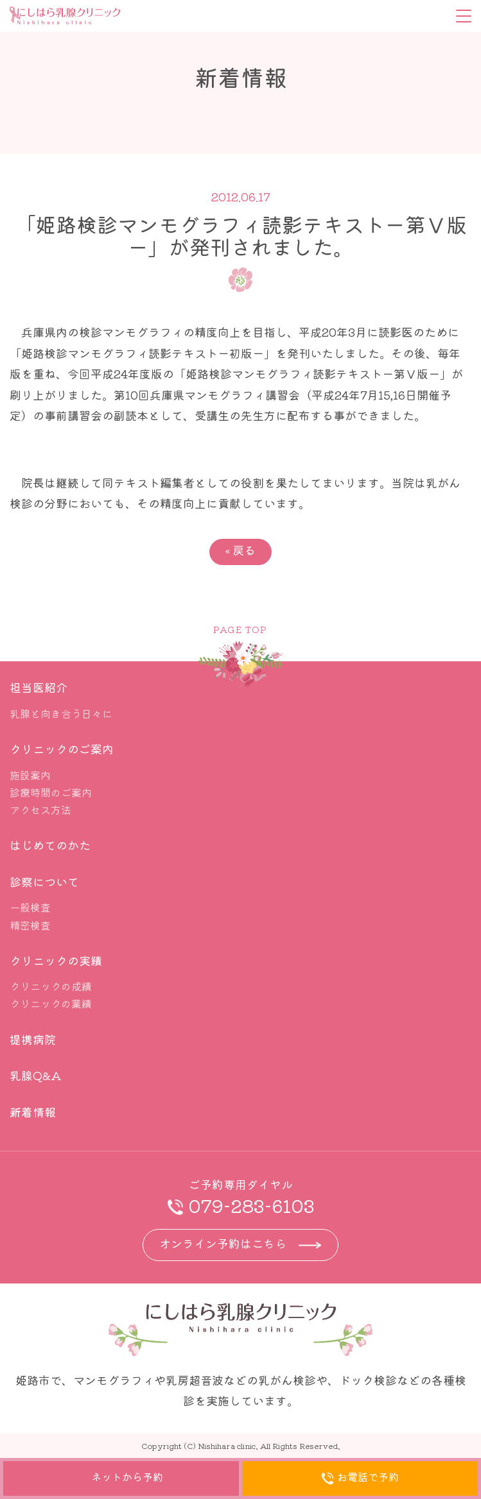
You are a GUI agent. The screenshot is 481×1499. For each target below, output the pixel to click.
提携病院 (33, 1039)
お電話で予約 (360, 1479)
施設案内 (30, 775)
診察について (44, 881)
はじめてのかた (50, 844)
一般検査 (30, 907)
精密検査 (30, 925)
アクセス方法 (40, 809)
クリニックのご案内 (62, 748)
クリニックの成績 (51, 986)
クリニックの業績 (51, 1003)
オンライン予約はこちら (222, 1243)
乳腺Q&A (36, 1075)
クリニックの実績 (56, 960)
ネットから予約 (121, 1478)
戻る (240, 549)
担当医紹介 (38, 687)
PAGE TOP (240, 629)
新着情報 (33, 1111)
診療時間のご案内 (51, 792)
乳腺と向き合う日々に (61, 713)
